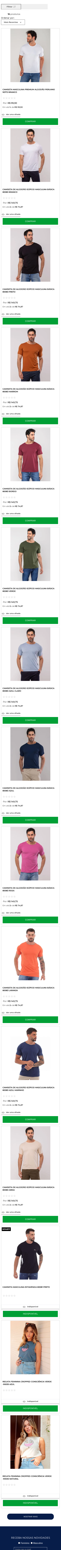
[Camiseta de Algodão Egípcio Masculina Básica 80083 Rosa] (30, 876)
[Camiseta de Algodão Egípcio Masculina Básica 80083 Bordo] (30, 476)
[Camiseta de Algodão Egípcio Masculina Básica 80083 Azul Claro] (30, 676)
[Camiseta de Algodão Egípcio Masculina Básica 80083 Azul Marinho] (30, 1075)
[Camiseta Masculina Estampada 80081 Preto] (30, 1272)
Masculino (37, 1543)
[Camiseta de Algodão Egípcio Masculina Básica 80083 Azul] (30, 776)
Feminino (23, 1543)
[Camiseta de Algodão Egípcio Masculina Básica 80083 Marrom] (30, 377)
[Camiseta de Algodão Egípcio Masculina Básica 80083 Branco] (30, 177)
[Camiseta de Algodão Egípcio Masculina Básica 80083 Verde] (30, 576)
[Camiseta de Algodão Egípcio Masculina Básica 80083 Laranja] (30, 975)
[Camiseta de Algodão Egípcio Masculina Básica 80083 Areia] (30, 1175)
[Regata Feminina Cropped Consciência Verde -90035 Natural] (30, 1461)
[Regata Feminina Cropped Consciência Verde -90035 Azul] (30, 1366)
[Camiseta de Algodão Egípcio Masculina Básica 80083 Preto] (30, 277)
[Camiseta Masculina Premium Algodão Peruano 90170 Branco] (30, 77)
